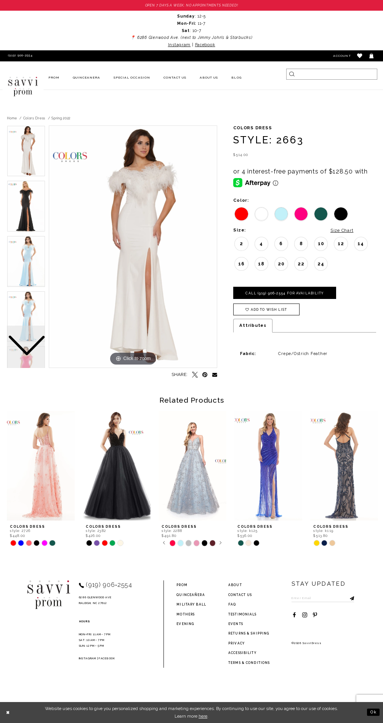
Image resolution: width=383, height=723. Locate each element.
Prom (181, 585)
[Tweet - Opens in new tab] (195, 375)
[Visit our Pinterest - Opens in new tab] (315, 615)
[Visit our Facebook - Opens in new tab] (294, 615)
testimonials (242, 614)
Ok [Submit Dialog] (373, 712)
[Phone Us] (19, 55)
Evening (185, 624)
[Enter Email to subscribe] (323, 598)
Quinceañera (190, 595)
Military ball (191, 604)
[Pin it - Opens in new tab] (205, 375)
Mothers (185, 614)
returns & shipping (248, 634)
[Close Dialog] (8, 712)
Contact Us (240, 595)
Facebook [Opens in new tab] (205, 44)
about (235, 585)
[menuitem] (54, 78)
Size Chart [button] (341, 230)
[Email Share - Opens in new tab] (214, 375)
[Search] (331, 74)
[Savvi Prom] (22, 86)
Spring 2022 (61, 118)
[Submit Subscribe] (348, 598)
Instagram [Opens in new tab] (179, 44)
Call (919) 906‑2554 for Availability (285, 293)
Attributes (252, 325)
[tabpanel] (133, 247)
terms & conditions (249, 663)
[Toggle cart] (372, 55)
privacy (236, 643)
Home (12, 118)
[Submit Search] (291, 74)
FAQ (232, 604)
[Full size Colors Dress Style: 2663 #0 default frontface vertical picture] (133, 247)
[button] (360, 55)
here (203, 716)
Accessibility (242, 653)
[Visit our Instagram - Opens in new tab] (305, 615)
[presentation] (41, 466)
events (235, 624)
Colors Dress (34, 118)
